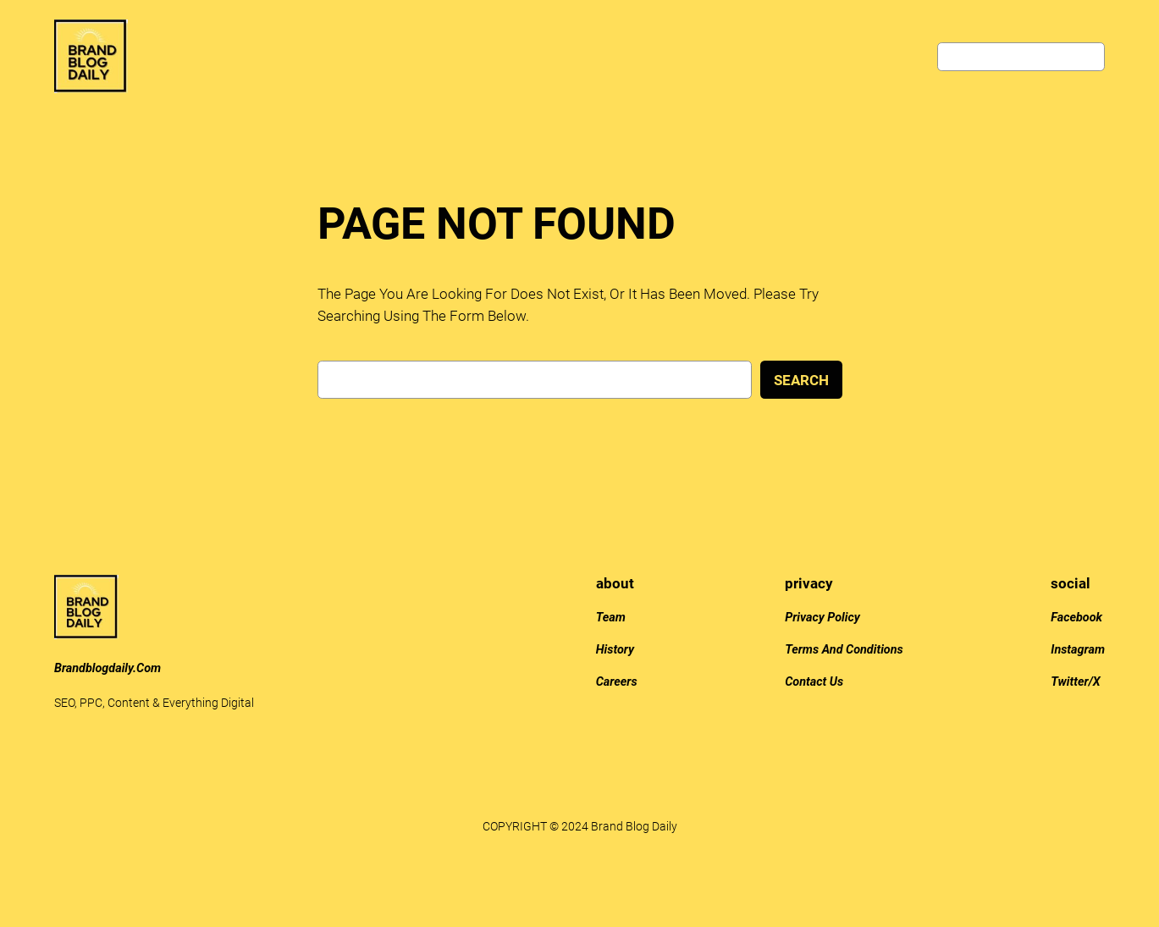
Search (801, 380)
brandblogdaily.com (107, 668)
